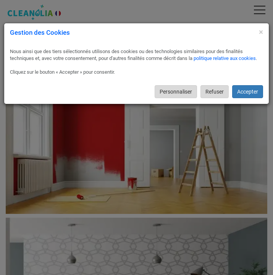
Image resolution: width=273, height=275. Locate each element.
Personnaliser (176, 92)
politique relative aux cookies (225, 58)
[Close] (261, 32)
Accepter (247, 92)
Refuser (214, 92)
